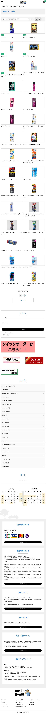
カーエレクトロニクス (7, 400)
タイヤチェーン (5, 452)
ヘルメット (4, 441)
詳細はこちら (23, 542)
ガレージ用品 (5, 433)
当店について (4, 706)
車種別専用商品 (5, 463)
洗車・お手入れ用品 (11, 6)
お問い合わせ (23, 627)
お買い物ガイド (19, 704)
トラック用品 (5, 437)
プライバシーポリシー (35, 700)
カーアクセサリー (6, 397)
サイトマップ (4, 704)
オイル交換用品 (5, 422)
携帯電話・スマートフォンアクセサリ (10, 393)
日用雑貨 (4, 455)
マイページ (32, 704)
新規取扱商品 (5, 389)
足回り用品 (4, 415)
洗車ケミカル (20, 6)
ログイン (32, 702)
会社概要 (3, 702)
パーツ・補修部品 (6, 411)
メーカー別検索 (5, 466)
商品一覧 (3, 700)
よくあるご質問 (19, 700)
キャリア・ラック (6, 430)
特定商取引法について (21, 706)
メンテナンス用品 (6, 408)
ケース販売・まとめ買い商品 (8, 386)
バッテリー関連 (5, 426)
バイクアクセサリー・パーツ (8, 444)
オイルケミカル (5, 419)
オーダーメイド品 (6, 459)
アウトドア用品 (5, 448)
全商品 (3, 6)
